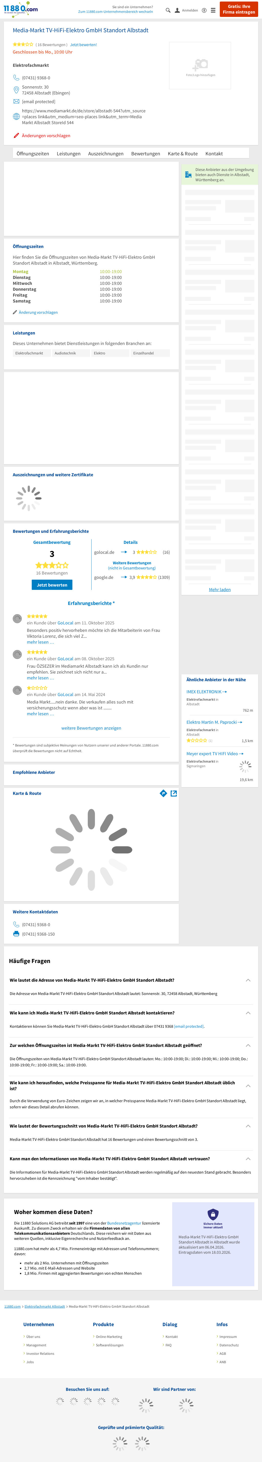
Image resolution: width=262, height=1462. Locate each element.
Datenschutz (229, 1345)
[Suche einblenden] (170, 10)
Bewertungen (145, 153)
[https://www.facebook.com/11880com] (60, 1402)
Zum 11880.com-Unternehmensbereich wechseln (115, 11)
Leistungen (69, 153)
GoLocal (65, 623)
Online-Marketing (109, 1336)
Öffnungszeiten (33, 153)
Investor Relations (40, 1353)
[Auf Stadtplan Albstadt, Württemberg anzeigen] (174, 793)
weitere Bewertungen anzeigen (91, 728)
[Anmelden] (188, 10)
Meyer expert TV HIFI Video (212, 753)
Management (36, 1345)
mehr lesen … (40, 642)
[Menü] (215, 10)
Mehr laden (220, 589)
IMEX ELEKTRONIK (204, 692)
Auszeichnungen (106, 153)
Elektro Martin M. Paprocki (212, 722)
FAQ (168, 1345)
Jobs (30, 1362)
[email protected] (189, 1026)
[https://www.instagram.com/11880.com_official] (88, 1402)
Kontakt (214, 153)
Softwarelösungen (110, 1345)
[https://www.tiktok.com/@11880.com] (74, 1402)
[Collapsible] (248, 980)
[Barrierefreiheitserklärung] (206, 10)
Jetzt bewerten (52, 585)
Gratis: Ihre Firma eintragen (239, 9)
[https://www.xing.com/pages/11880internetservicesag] (101, 1402)
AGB (223, 1353)
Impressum (228, 1336)
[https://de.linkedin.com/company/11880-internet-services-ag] (115, 1402)
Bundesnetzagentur (124, 1223)
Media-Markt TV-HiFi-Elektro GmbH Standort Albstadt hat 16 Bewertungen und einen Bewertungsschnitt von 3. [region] (104, 1139)
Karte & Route (183, 153)
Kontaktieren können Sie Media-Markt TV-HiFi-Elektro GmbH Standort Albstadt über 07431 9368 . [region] (107, 1026)
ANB (223, 1362)
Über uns (33, 1336)
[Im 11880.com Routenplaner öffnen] (163, 792)
